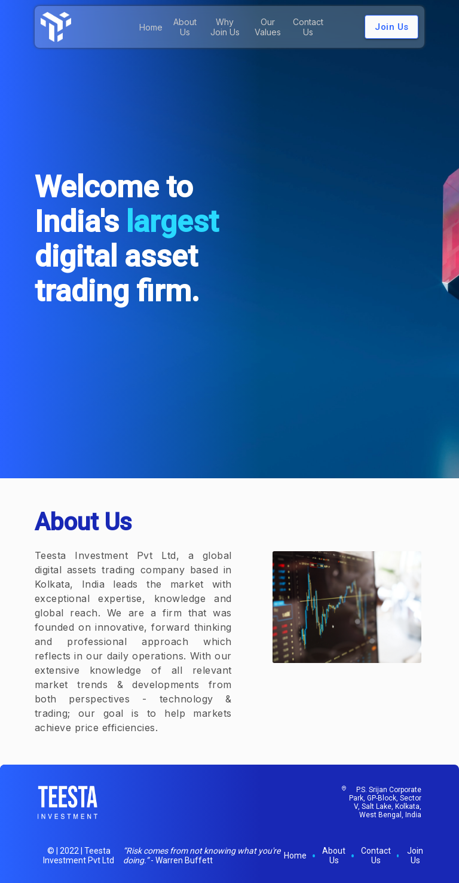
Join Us (391, 27)
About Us (185, 27)
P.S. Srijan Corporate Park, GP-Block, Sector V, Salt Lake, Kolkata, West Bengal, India (385, 802)
